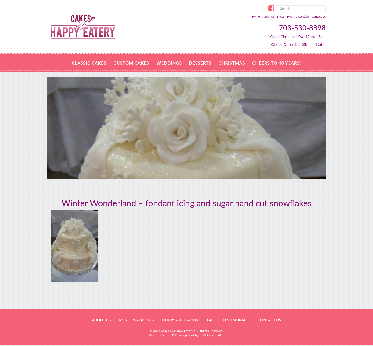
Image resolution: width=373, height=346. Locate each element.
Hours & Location (298, 16)
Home (256, 16)
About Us (268, 16)
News (280, 16)
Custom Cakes (131, 63)
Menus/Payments (136, 319)
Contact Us (319, 16)
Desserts (200, 63)
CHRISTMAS (232, 63)
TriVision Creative (211, 335)
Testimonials (235, 319)
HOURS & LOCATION (180, 319)
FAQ (210, 319)
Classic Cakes (89, 63)
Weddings (169, 63)
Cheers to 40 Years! (276, 63)
